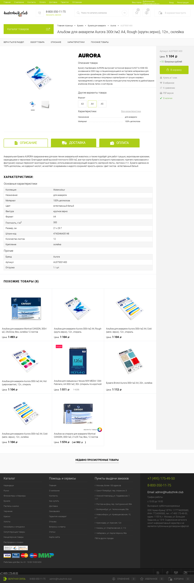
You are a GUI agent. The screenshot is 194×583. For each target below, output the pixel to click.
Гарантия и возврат (58, 513)
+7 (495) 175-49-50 (9, 570)
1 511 (66, 386)
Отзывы (53, 518)
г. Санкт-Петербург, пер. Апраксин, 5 (111, 487)
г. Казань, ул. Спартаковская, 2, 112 (110, 525)
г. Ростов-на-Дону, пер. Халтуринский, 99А (113, 501)
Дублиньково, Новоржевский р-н (149, 2)
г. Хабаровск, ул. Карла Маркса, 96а (111, 530)
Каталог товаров (28, 29)
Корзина (179, 579)
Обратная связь (15, 579)
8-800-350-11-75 (37, 579)
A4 (92, 104)
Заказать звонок (53, 15)
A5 (102, 104)
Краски (7, 513)
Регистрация (183, 2)
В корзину (174, 69)
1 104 (62, 334)
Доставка (53, 2)
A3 (82, 104)
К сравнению (167, 87)
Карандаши (9, 482)
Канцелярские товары (14, 534)
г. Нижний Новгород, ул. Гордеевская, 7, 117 (112, 494)
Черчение (8, 508)
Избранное (152, 579)
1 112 (115, 386)
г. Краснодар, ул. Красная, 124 (108, 519)
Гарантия (65, 2)
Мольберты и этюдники (14, 523)
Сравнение (124, 579)
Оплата (42, 2)
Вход (171, 2)
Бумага (7, 498)
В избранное (167, 82)
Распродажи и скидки (13, 539)
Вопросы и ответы (57, 523)
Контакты (31, 2)
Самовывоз (54, 508)
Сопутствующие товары (14, 529)
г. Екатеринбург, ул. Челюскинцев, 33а (112, 506)
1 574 (70, 439)
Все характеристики (131, 111)
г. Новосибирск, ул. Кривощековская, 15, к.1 (113, 513)
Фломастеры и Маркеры (15, 492)
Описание (26, 143)
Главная (7, 2)
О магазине (19, 2)
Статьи (52, 529)
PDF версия (167, 92)
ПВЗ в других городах (104, 535)
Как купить (54, 498)
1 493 (10, 334)
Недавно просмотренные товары (97, 456)
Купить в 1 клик (168, 77)
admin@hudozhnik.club (169, 489)
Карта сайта (54, 534)
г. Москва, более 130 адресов (108, 482)
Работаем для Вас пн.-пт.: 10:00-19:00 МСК (23, 559)
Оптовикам (77, 2)
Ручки (6, 487)
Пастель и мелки (11, 503)
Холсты (7, 518)
